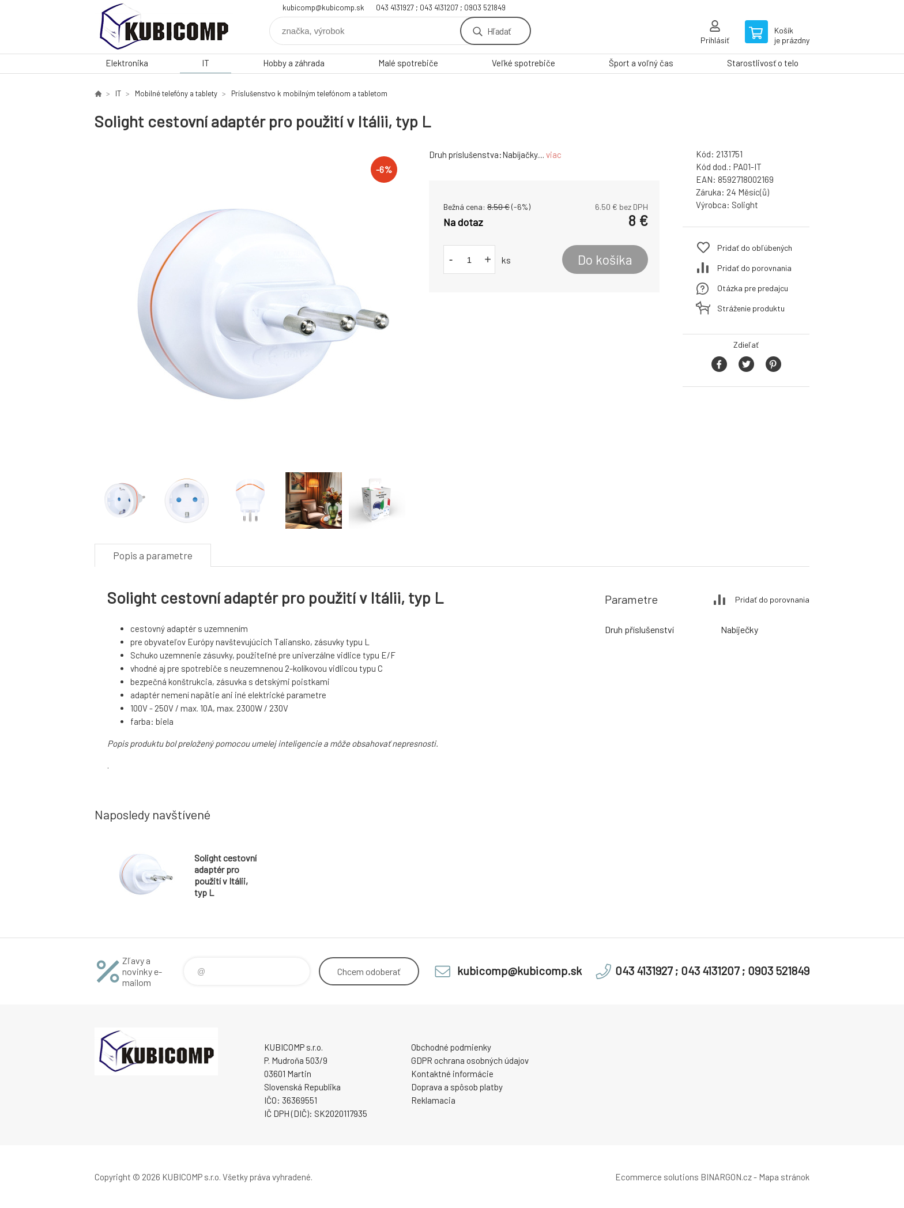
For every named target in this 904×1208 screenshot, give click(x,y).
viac (554, 154)
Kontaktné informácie (452, 1073)
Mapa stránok (784, 1177)
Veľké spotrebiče (523, 63)
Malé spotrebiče (408, 63)
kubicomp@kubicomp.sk (323, 7)
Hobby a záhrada (294, 63)
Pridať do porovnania (754, 268)
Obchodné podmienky (451, 1047)
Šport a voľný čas (641, 63)
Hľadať (499, 30)
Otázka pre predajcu (752, 288)
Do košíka (605, 259)
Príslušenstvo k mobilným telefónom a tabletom (309, 93)
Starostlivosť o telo (762, 63)
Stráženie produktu (751, 308)
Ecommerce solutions (657, 1177)
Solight (745, 205)
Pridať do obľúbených (754, 248)
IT (205, 63)
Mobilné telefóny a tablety (176, 93)
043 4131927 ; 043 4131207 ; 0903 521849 (441, 7)
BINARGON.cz (726, 1177)
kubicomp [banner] (164, 27)
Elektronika (127, 63)
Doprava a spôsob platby (457, 1087)
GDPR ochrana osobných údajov (470, 1060)
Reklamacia (433, 1100)
